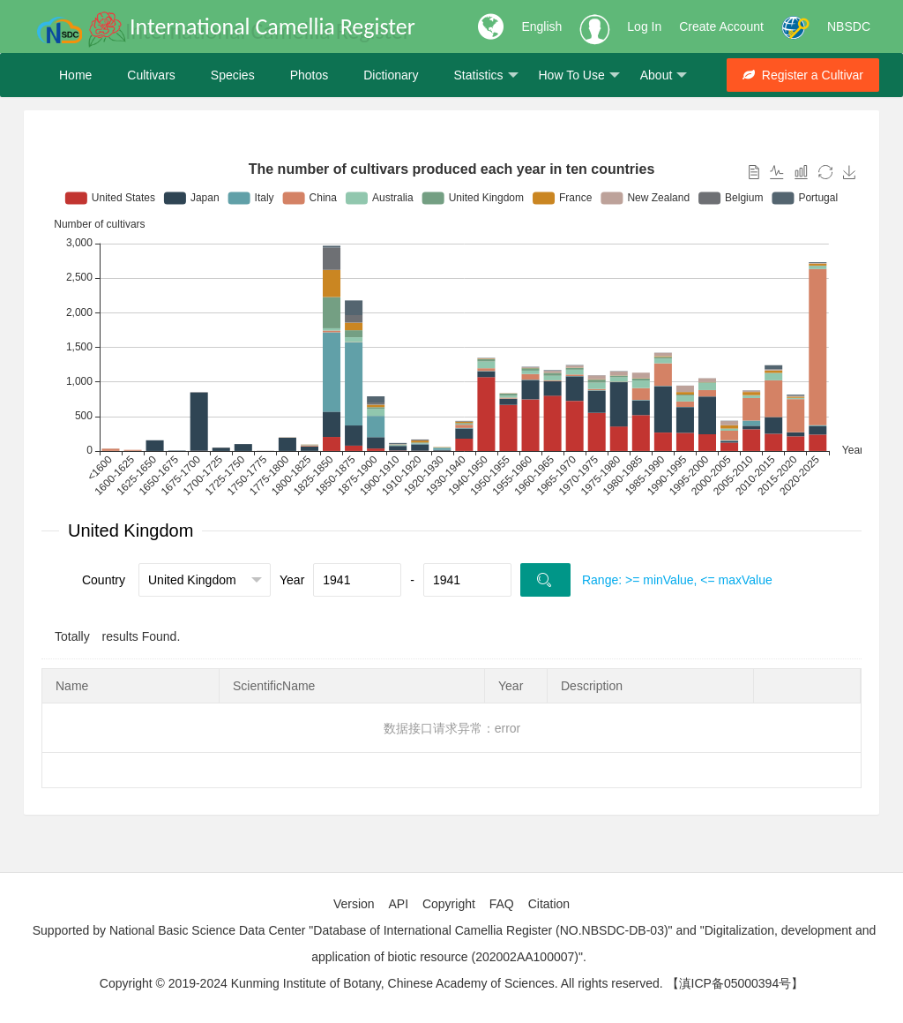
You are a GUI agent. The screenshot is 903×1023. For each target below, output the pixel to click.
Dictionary (390, 75)
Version (354, 904)
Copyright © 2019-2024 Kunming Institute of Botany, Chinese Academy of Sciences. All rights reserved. (381, 983)
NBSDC (848, 26)
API (398, 904)
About (664, 75)
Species (233, 75)
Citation (549, 904)
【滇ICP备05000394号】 (735, 983)
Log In (644, 26)
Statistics (485, 75)
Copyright (448, 904)
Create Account (721, 26)
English (541, 26)
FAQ (501, 904)
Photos (309, 75)
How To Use (579, 75)
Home (75, 75)
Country (103, 580)
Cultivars (151, 75)
